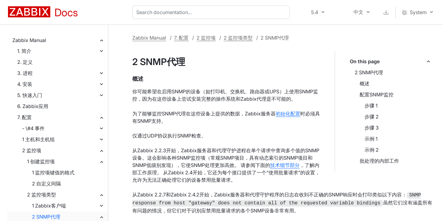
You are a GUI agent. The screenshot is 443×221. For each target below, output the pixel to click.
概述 (364, 83)
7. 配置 (24, 117)
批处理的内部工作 (379, 161)
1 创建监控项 (41, 161)
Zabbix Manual (29, 40)
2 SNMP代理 (46, 217)
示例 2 (372, 150)
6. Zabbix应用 (32, 106)
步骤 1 (371, 106)
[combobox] (212, 12)
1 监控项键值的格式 (53, 172)
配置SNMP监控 (376, 94)
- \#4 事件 (33, 128)
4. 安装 (24, 84)
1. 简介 (24, 51)
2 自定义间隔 (46, 183)
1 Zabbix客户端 (49, 206)
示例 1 (371, 139)
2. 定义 (25, 62)
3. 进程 (25, 73)
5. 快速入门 (29, 95)
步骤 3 (372, 128)
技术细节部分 (285, 165)
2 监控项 (31, 150)
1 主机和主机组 (38, 139)
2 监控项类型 (41, 195)
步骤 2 (372, 117)
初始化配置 (288, 113)
